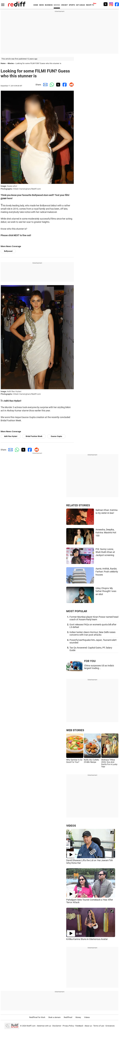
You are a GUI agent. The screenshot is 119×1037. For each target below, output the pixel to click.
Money (78, 1017)
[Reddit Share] (70, 84)
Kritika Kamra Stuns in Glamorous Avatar (87, 939)
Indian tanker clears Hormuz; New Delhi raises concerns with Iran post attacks (92, 633)
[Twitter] (105, 4)
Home (3, 63)
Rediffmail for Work (37, 1017)
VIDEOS (71, 825)
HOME (35, 5)
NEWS (41, 5)
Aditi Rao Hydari (10, 436)
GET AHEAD (80, 5)
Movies (11, 63)
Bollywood (8, 251)
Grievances (110, 1026)
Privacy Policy (68, 1026)
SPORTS (72, 5)
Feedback (79, 1026)
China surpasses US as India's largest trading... (99, 666)
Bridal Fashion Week (34, 436)
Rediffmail (68, 1017)
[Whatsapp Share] (51, 84)
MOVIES (57, 5)
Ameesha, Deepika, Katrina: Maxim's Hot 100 (106, 532)
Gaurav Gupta (56, 436)
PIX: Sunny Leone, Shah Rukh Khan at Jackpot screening (105, 552)
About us (88, 1026)
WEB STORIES (75, 730)
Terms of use (98, 1026)
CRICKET (64, 5)
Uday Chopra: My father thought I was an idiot (106, 591)
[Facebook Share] (64, 84)
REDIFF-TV (90, 5)
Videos (87, 1017)
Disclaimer (56, 1026)
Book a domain (55, 1017)
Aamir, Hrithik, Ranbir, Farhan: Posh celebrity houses (107, 571)
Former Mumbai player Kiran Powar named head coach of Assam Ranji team (94, 618)
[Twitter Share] (57, 84)
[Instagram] (111, 4)
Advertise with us (44, 1026)
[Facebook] (117, 4)
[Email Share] (44, 84)
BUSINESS (49, 5)
